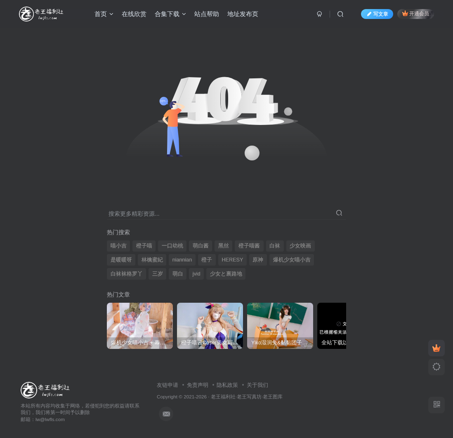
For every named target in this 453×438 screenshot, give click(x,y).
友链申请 (167, 385)
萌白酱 (201, 246)
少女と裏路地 (226, 274)
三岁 (157, 274)
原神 (257, 260)
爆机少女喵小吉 (292, 260)
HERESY (232, 260)
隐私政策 (227, 385)
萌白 (177, 274)
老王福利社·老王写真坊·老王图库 (247, 396)
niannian (182, 260)
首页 (103, 13)
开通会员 (415, 13)
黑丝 (223, 246)
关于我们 (257, 385)
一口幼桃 (172, 246)
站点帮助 (206, 13)
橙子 (206, 260)
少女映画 (300, 246)
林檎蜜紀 (152, 260)
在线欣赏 (134, 13)
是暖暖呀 (121, 260)
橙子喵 (144, 246)
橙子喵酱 (249, 246)
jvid (197, 274)
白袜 (274, 246)
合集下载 (170, 13)
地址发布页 (242, 13)
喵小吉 (119, 246)
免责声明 (197, 385)
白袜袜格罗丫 (127, 274)
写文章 (377, 14)
